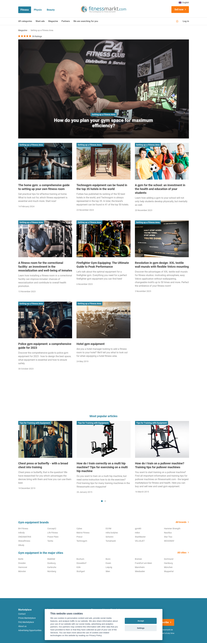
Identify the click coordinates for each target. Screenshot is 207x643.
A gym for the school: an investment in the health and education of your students (160, 189)
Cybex (79, 528)
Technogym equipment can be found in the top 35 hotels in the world (102, 187)
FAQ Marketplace (26, 622)
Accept (141, 621)
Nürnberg (51, 571)
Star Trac (168, 537)
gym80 (138, 528)
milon (137, 532)
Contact (22, 614)
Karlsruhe (51, 567)
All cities (181, 552)
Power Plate (52, 537)
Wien (108, 571)
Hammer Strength (172, 528)
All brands (181, 522)
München (168, 567)
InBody (21, 532)
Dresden (22, 563)
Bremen (138, 559)
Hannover (22, 567)
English (184, 2)
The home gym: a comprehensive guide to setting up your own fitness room (44, 187)
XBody (21, 545)
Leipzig (109, 567)
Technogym (82, 541)
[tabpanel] (45, 456)
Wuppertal (168, 571)
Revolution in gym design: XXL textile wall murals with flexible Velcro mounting (162, 264)
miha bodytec (112, 532)
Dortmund (168, 559)
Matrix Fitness (83, 532)
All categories (25, 21)
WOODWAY (169, 541)
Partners (65, 21)
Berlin (20, 559)
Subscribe (163, 622)
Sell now (178, 9)
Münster (22, 571)
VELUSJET (140, 541)
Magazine (53, 21)
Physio (38, 9)
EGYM (108, 528)
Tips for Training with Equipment (34, 423)
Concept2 (51, 528)
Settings (140, 628)
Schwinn (109, 537)
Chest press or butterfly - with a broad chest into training (43, 465)
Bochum (80, 559)
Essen (108, 563)
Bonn (108, 559)
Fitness (24, 9)
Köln (79, 567)
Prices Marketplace (27, 618)
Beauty (51, 9)
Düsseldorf (81, 563)
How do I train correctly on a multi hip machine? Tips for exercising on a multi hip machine (102, 467)
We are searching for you (85, 21)
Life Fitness (52, 532)
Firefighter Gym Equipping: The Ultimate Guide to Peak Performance (103, 264)
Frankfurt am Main (143, 563)
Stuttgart (81, 571)
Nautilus (168, 532)
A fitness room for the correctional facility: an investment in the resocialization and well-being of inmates (45, 266)
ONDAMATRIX (24, 537)
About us (22, 626)
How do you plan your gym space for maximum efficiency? (103, 122)
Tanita (50, 541)
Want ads (40, 21)
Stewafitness (24, 541)
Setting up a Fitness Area (103, 114)
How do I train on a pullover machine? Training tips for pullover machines (159, 465)
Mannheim (140, 567)
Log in (186, 21)
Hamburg (168, 563)
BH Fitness (23, 528)
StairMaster (140, 537)
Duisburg (51, 563)
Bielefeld (51, 559)
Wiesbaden (140, 571)
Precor (80, 537)
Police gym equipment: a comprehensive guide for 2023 (44, 345)
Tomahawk (111, 541)
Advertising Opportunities (29, 630)
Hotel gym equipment (91, 344)
